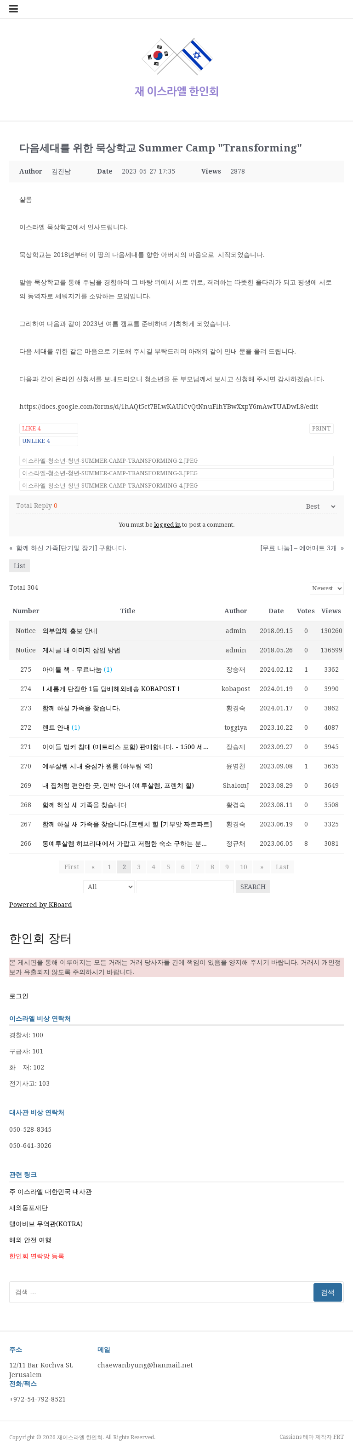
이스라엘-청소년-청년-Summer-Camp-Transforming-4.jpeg (110, 485)
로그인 (18, 996)
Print (321, 428)
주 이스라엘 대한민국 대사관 (50, 1191)
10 (243, 867)
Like (31, 428)
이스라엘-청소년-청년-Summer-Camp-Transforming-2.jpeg (110, 460)
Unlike (36, 440)
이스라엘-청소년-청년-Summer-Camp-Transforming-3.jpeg (110, 473)
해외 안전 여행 (30, 1240)
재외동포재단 (28, 1207)
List (19, 566)
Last (279, 867)
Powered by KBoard (40, 904)
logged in (167, 524)
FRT (338, 1437)
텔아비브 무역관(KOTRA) (46, 1223)
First (75, 867)
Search (253, 886)
